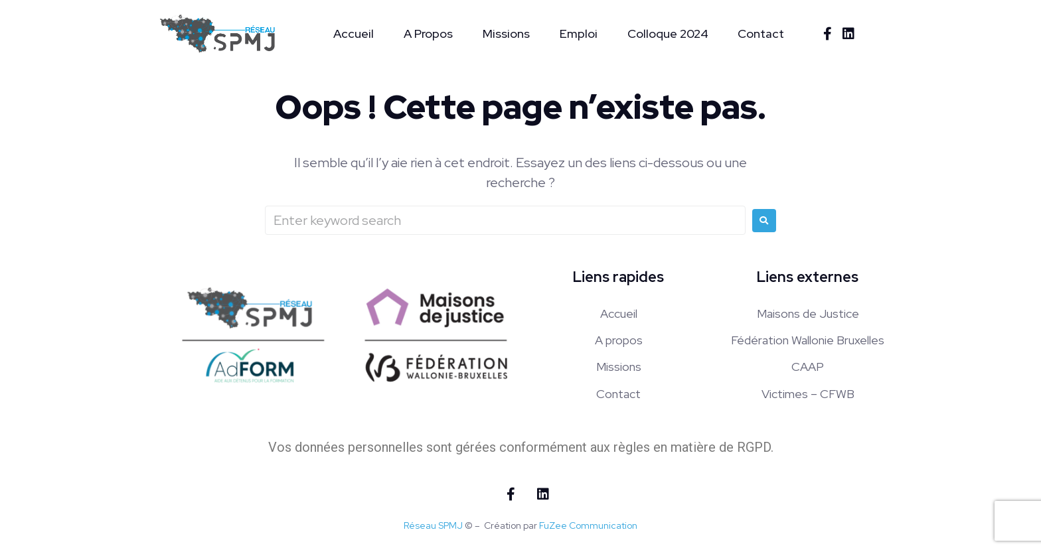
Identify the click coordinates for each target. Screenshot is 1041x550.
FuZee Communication (588, 525)
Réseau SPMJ (433, 525)
